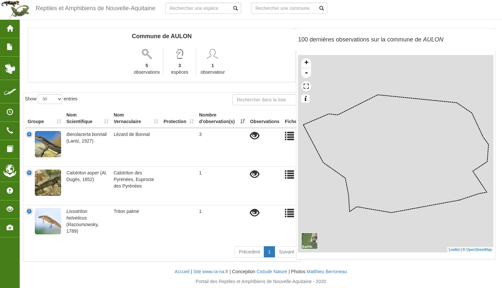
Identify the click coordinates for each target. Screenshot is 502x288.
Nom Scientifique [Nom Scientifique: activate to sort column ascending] (79, 118)
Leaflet (454, 249)
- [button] (306, 73)
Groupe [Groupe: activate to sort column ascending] (36, 121)
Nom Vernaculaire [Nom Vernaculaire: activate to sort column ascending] (127, 118)
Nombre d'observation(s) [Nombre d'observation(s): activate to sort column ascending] (217, 118)
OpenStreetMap (479, 249)
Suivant (286, 251)
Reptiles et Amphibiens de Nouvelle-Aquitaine (95, 8)
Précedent (249, 251)
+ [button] (306, 63)
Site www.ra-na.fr (210, 271)
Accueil (182, 271)
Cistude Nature (272, 271)
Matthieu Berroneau (327, 271)
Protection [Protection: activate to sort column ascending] (175, 121)
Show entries (51, 99)
